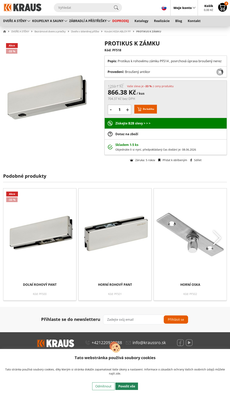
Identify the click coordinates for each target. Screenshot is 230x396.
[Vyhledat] (88, 7)
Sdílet (196, 160)
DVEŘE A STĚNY (15, 21)
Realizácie (162, 21)
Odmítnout (103, 386)
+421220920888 (107, 342)
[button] (7, 31)
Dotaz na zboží (126, 134)
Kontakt (194, 21)
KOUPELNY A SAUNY (48, 21)
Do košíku (148, 109)
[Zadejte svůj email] (146, 319)
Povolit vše (126, 386)
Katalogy (141, 21)
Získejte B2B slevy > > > (132, 123)
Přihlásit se (176, 319)
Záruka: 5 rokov (142, 160)
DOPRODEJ (120, 21)
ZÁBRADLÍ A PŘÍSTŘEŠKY (88, 21)
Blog (178, 21)
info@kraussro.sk (149, 342)
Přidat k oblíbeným (172, 160)
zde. (118, 373)
